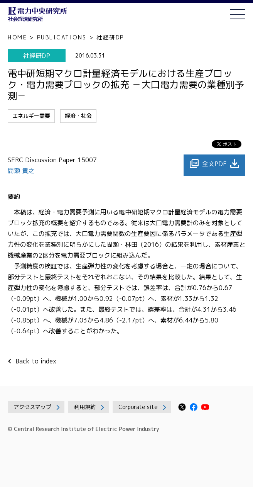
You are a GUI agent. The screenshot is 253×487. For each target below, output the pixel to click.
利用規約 (85, 407)
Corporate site (138, 407)
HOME (17, 37)
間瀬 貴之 (22, 170)
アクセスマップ (32, 407)
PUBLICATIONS (62, 37)
